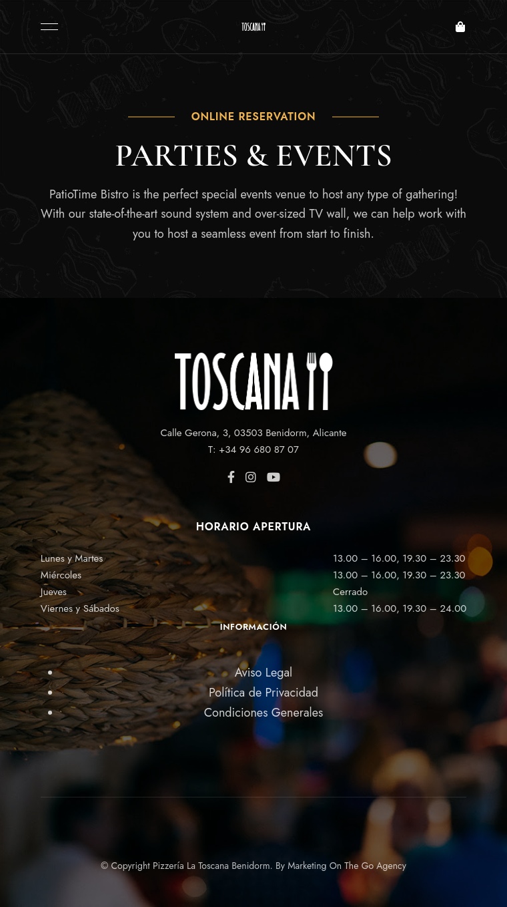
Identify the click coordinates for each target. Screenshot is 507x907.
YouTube (273, 477)
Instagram (250, 477)
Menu (46, 26)
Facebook (231, 477)
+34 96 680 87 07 (259, 449)
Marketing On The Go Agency (347, 865)
